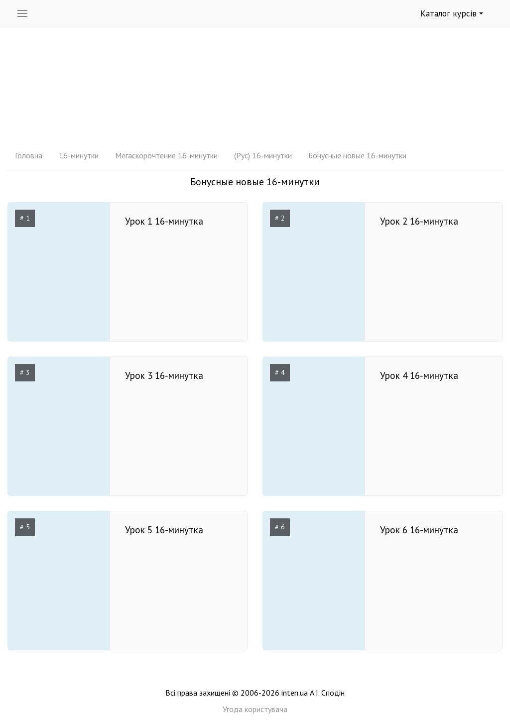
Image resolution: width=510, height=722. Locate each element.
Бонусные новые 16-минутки (357, 155)
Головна (28, 155)
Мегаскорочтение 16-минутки (166, 155)
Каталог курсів (451, 13)
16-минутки (79, 155)
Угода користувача (255, 709)
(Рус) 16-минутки (263, 155)
